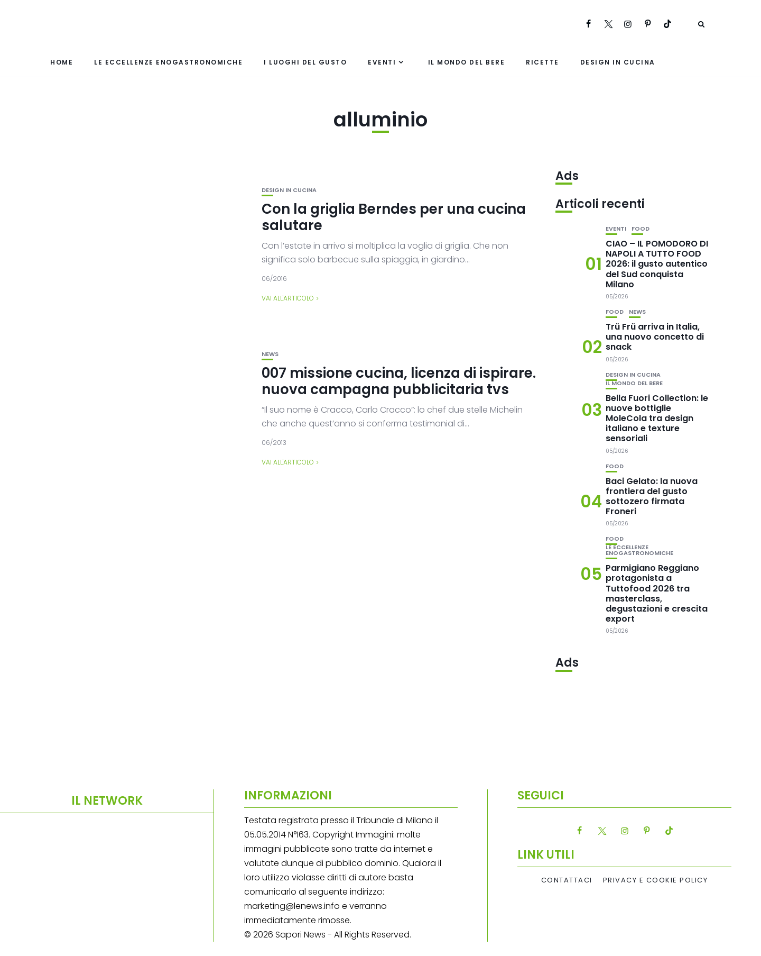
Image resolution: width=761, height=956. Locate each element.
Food (640, 229)
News (270, 354)
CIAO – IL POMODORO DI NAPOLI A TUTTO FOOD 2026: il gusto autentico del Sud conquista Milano (657, 264)
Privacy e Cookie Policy (655, 880)
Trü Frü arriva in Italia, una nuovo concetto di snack (655, 337)
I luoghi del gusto (305, 62)
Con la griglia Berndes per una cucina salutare (394, 217)
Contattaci (566, 880)
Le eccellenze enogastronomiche (168, 62)
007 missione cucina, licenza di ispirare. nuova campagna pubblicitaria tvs (399, 381)
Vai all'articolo (288, 298)
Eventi (382, 62)
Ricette (542, 62)
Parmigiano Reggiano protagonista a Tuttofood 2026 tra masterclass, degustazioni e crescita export (657, 593)
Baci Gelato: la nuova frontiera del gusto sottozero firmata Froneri (652, 496)
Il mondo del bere (466, 62)
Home (61, 62)
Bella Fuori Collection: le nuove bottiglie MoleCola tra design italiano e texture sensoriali (657, 418)
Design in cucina (617, 62)
